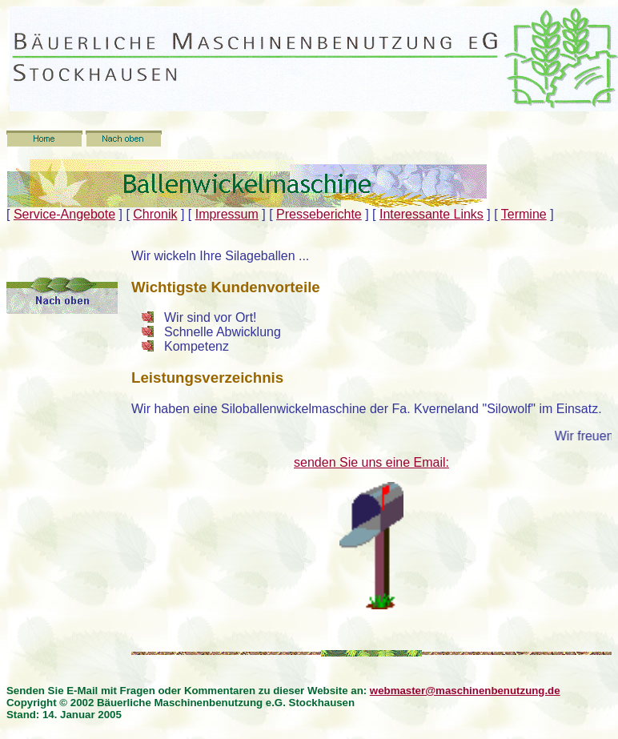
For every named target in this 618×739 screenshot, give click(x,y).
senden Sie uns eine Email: (371, 462)
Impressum (227, 214)
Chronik (155, 214)
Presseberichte (319, 214)
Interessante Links (431, 214)
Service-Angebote (64, 214)
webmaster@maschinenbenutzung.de (465, 691)
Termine (524, 214)
